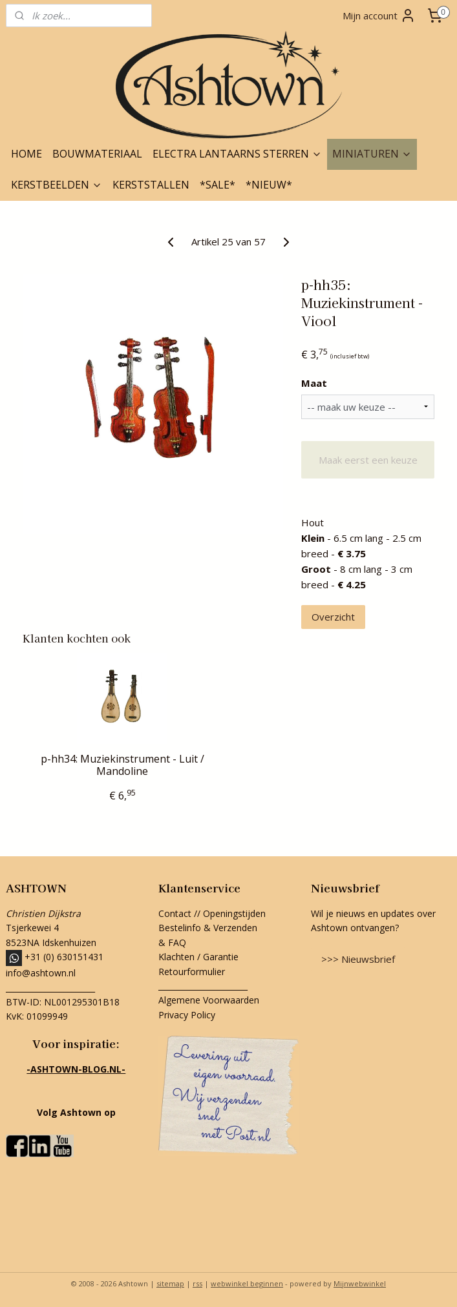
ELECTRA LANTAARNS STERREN (237, 154)
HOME (26, 154)
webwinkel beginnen (247, 1283)
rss (197, 1283)
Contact (174, 913)
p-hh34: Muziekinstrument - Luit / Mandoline (122, 765)
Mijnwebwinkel (360, 1283)
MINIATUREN (372, 154)
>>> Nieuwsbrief (358, 958)
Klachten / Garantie (198, 957)
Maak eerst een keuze (368, 459)
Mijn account (379, 15)
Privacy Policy (186, 1015)
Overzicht (333, 616)
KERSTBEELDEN (56, 185)
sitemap (170, 1283)
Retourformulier (193, 971)
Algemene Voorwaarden (208, 1000)
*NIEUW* (269, 185)
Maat (314, 382)
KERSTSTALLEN (150, 185)
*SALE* (217, 185)
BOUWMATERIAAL (97, 154)
